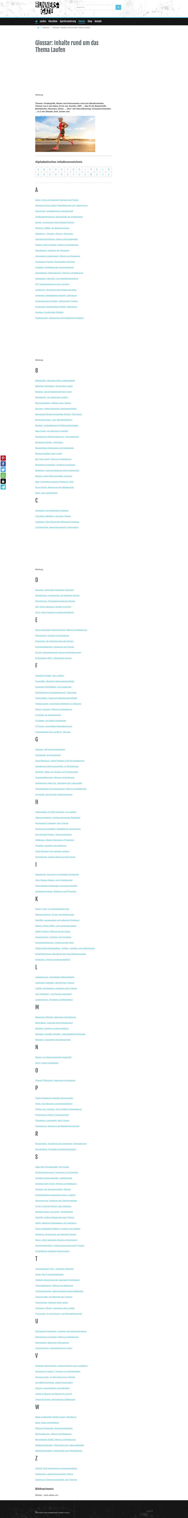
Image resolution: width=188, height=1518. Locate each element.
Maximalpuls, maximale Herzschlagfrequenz (54, 1023)
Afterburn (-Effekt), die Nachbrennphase (52, 228)
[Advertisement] (73, 76)
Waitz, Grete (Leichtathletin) (47, 1423)
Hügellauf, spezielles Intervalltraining (50, 846)
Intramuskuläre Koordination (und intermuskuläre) (56, 886)
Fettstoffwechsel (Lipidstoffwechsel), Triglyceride (55, 693)
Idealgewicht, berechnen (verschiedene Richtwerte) (57, 874)
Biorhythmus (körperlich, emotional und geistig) (55, 465)
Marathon (52, 21)
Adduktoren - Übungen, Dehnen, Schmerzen (54, 234)
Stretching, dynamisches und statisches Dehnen (55, 1234)
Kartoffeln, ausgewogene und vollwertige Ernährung (57, 920)
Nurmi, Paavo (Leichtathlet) (47, 1063)
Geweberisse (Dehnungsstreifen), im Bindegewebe (57, 766)
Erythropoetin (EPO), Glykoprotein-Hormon (53, 658)
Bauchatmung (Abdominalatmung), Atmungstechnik (57, 437)
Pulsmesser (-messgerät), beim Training (52, 1120)
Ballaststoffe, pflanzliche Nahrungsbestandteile (55, 381)
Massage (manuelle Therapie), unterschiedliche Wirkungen (60, 1034)
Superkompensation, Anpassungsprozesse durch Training (59, 1246)
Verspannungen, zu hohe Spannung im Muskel (55, 1377)
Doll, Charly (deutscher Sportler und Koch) (53, 607)
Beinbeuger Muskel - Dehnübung (49, 442)
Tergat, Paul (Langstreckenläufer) (49, 1274)
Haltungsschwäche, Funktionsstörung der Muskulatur (57, 818)
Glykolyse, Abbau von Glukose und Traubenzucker (56, 772)
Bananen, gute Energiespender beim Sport (53, 392)
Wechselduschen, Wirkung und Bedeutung (53, 1434)
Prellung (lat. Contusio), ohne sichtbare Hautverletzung (58, 1109)
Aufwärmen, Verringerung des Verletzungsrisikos (56, 290)
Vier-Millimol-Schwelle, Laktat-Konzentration (54, 1383)
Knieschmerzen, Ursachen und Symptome (53, 937)
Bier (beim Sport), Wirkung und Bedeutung (53, 459)
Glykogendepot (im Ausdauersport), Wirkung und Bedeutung (61, 789)
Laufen (43, 21)
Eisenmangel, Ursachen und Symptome (52, 636)
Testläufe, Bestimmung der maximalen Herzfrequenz (57, 1280)
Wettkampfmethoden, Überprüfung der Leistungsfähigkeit (59, 1445)
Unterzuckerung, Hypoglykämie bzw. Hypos (53, 1348)
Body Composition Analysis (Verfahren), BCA (54, 482)
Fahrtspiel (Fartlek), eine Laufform (49, 676)
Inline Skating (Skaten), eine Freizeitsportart (54, 880)
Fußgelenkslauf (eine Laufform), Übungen (53, 732)
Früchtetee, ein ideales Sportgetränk (50, 721)
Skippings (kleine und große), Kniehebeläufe (54, 1212)
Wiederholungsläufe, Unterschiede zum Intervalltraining (58, 1451)
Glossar (81, 21)
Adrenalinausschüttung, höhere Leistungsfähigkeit (56, 239)
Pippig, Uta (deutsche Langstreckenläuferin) (54, 1104)
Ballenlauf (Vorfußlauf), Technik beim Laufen (54, 386)
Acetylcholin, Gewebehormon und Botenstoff (54, 211)
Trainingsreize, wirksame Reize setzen (51, 1303)
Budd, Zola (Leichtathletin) (46, 493)
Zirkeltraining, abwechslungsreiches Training (54, 1474)
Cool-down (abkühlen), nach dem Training (53, 516)
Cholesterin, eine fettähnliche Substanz (52, 511)
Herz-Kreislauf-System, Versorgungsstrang (53, 835)
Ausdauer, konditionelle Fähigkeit (49, 312)
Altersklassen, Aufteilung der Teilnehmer (52, 250)
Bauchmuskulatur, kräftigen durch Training (53, 403)
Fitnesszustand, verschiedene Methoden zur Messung (58, 704)
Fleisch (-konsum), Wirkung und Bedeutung (53, 709)
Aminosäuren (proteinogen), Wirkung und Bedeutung (57, 256)
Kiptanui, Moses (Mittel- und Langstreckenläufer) (55, 926)
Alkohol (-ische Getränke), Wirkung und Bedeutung (57, 245)
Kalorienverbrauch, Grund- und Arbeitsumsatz (54, 915)
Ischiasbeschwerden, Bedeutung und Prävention (55, 891)
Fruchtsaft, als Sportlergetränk (48, 715)
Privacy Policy (64, 1512)
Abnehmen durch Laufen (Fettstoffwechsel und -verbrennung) (61, 205)
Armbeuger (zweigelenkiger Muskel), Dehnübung (56, 295)
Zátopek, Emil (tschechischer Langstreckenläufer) (56, 1468)
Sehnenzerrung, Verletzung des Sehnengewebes (56, 1201)
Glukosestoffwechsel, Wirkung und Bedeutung (54, 778)
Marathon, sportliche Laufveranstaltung (51, 1028)
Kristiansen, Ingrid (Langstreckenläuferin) (52, 960)
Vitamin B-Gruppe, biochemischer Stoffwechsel (55, 1399)
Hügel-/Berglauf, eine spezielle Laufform (52, 851)
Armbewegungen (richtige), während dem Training (56, 301)
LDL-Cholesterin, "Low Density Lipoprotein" (53, 994)
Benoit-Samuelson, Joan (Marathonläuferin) (53, 420)
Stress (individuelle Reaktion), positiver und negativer (57, 1229)
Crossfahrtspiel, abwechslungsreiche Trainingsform (57, 527)
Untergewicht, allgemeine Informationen (52, 1343)
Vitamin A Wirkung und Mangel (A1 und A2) (53, 1394)
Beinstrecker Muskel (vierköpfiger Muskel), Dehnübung (58, 414)
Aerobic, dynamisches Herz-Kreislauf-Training (54, 222)
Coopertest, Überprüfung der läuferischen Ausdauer (57, 522)
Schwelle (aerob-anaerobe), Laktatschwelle (53, 1178)
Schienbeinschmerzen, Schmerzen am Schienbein (56, 1172)
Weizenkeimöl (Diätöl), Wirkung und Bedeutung (55, 1440)
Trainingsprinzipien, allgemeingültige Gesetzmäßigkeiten (59, 1291)
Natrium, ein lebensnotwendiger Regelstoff (53, 1057)
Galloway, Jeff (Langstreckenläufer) (50, 749)
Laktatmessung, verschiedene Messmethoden (54, 977)
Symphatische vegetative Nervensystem (52, 1251)
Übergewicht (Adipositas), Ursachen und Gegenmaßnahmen (61, 1331)
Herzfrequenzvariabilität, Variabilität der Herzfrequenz (58, 829)
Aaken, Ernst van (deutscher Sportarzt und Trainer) (57, 200)
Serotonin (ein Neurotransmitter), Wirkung (53, 1189)
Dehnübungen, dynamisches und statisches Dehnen (57, 595)
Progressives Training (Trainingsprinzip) (52, 1115)
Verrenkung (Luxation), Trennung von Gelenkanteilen (57, 1371)
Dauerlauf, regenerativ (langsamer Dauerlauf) (54, 590)
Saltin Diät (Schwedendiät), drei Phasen (52, 1167)
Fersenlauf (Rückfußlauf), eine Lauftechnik (53, 687)
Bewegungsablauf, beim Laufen (48, 454)
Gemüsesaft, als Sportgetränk (48, 755)
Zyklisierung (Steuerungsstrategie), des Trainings (56, 1480)
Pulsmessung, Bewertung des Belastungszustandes (57, 1126)
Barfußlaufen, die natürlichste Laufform (51, 397)
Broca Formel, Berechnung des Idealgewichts (54, 487)
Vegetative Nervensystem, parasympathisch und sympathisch (61, 1366)
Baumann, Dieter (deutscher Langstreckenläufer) (56, 409)
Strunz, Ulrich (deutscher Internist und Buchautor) (56, 1240)
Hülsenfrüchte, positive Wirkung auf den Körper (55, 857)
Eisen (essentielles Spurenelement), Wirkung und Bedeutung (61, 630)
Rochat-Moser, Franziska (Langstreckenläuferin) (55, 1149)
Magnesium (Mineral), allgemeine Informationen (55, 1017)
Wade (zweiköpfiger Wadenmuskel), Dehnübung (55, 1417)
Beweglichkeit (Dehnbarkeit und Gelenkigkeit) (54, 448)
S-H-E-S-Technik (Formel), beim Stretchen (53, 1206)
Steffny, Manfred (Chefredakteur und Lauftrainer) (55, 1223)
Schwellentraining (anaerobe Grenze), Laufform (55, 1195)
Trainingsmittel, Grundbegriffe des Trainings (53, 1297)
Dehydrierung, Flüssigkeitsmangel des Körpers (55, 601)
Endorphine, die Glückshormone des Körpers (54, 641)
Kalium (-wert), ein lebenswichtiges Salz (52, 909)
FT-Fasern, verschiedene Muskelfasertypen (53, 726)
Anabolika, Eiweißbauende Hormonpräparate (54, 267)
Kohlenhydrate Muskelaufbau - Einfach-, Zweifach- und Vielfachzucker (65, 948)
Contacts (149, 1511)
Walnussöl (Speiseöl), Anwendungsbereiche (54, 1428)
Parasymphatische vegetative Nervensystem (54, 1098)
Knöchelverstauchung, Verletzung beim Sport (54, 943)
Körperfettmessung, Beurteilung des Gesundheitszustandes (60, 954)
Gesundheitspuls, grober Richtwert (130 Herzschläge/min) (60, 761)
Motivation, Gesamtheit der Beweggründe (52, 1040)
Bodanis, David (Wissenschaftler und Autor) (53, 476)
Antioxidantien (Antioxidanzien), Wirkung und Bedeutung (59, 273)
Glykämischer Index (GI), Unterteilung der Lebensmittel (58, 783)
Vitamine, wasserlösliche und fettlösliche (52, 1388)
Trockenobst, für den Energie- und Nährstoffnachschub (58, 1314)
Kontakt (98, 21)
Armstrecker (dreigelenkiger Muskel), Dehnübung (56, 307)
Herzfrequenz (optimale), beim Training (51, 823)
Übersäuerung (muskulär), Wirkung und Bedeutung (57, 1337)
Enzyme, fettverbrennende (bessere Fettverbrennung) (58, 652)
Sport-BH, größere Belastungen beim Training (54, 1217)
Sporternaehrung (68, 21)
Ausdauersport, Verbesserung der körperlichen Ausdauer (59, 318)
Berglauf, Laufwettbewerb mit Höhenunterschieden (56, 425)
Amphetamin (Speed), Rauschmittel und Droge (55, 262)
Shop (90, 21)
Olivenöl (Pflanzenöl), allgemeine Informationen (55, 1080)
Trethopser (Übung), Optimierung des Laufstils (55, 1308)
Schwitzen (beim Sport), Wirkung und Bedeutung (56, 1184)
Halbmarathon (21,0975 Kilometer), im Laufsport (55, 812)
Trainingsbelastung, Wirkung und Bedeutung (54, 1286)
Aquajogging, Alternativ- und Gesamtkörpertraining (56, 279)
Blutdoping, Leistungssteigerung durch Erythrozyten (57, 470)
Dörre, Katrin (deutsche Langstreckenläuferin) (54, 612)
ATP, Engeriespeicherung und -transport (52, 284)
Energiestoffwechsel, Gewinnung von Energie (54, 647)
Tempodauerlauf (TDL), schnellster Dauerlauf (54, 1269)
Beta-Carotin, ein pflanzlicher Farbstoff (51, 431)
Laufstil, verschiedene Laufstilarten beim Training (56, 988)
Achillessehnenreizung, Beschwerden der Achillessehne (59, 217)
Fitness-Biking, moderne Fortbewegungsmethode (56, 698)
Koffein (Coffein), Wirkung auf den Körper (52, 931)
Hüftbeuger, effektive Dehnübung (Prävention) (54, 840)
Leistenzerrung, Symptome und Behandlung (54, 1000)
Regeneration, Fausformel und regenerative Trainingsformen (61, 1144)
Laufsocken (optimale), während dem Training (54, 983)
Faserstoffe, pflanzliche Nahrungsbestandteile (54, 681)
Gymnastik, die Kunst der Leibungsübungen (53, 794)
